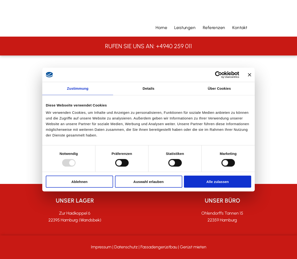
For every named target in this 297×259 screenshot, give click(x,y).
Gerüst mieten (193, 247)
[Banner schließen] (249, 74)
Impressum (101, 247)
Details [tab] (148, 88)
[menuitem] (161, 27)
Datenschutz (126, 247)
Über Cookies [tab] (219, 88)
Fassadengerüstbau (158, 247)
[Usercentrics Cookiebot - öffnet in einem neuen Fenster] (218, 74)
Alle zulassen (217, 182)
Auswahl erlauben (148, 182)
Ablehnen (79, 182)
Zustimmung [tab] (78, 88)
